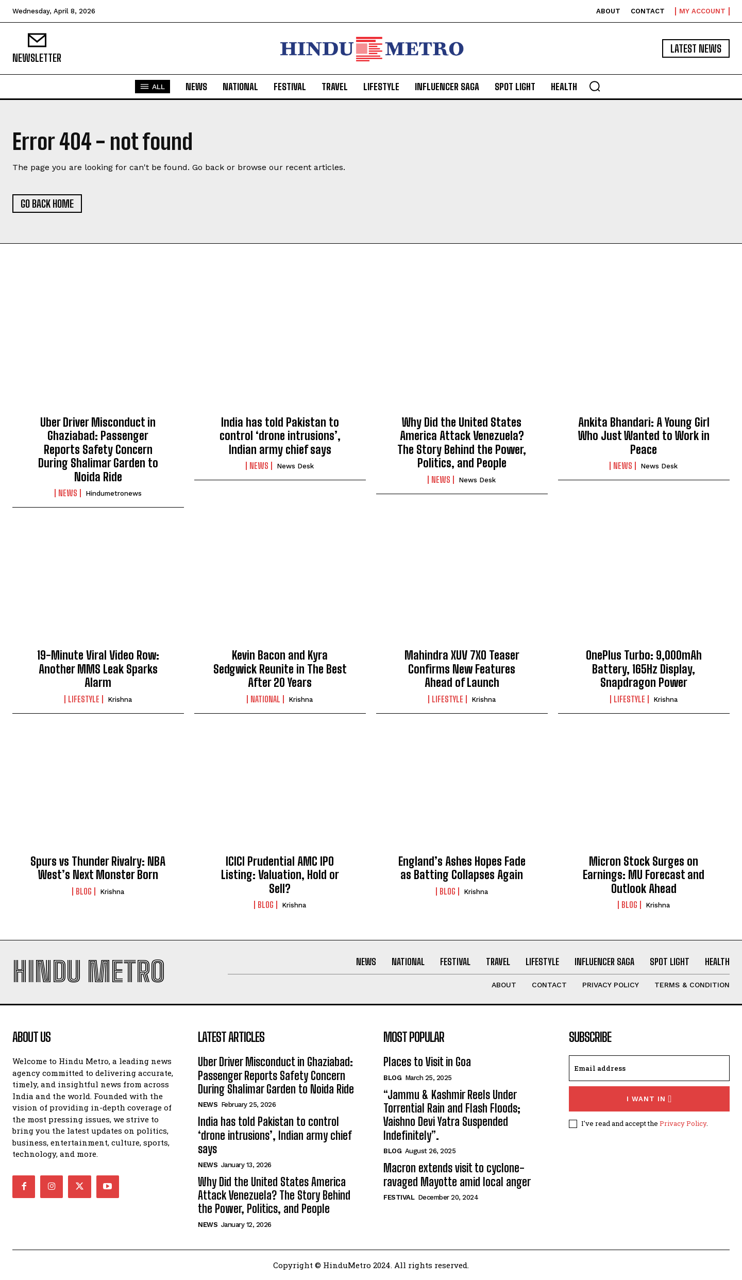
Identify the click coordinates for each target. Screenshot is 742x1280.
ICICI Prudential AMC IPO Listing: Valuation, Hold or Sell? (280, 875)
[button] (594, 86)
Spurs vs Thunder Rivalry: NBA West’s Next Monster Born (97, 868)
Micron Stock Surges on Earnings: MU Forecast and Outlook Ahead (643, 875)
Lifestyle (83, 699)
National (265, 699)
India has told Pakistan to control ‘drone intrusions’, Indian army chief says (280, 436)
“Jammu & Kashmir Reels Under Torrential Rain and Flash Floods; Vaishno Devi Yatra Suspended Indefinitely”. (451, 1115)
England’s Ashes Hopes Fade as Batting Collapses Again (462, 868)
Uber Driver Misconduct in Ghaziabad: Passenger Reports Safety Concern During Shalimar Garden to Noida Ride (98, 449)
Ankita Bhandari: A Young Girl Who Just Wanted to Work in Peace (644, 436)
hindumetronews (114, 493)
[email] (649, 1068)
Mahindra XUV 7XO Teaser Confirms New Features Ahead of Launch (461, 668)
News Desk (295, 466)
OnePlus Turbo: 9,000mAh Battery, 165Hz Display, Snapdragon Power (644, 668)
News (67, 493)
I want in (649, 1099)
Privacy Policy (683, 1123)
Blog (84, 891)
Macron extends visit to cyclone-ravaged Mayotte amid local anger (457, 1174)
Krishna (120, 699)
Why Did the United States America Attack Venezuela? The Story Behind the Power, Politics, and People (461, 442)
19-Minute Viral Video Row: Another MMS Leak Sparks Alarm (98, 668)
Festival (398, 1197)
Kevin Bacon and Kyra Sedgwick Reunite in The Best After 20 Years (280, 668)
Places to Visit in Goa (427, 1062)
